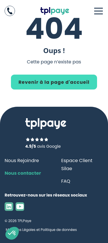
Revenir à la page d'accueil (54, 82)
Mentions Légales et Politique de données (41, 229)
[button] (12, 233)
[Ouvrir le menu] (98, 11)
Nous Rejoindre (22, 160)
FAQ (65, 181)
